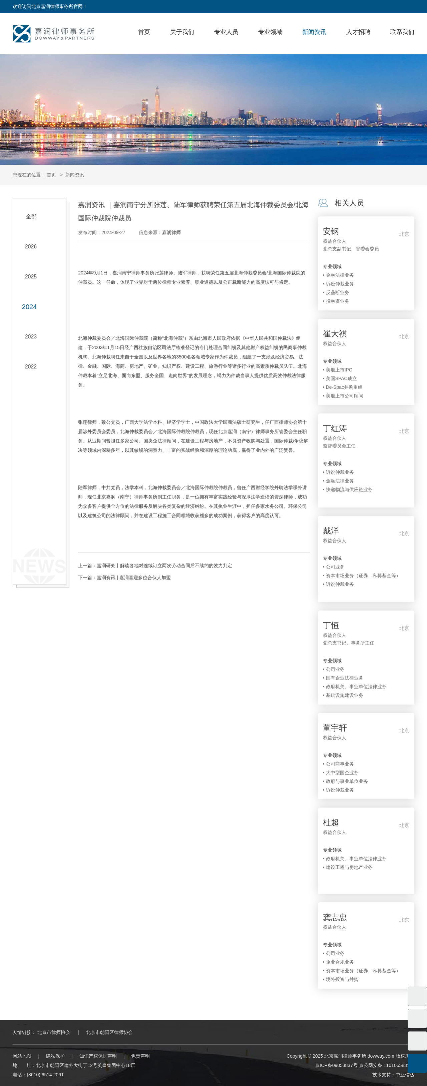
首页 (144, 32)
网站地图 (22, 1056)
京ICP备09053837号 (336, 1065)
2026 (31, 246)
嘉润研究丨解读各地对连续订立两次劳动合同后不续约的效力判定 (164, 565)
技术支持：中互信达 (393, 1074)
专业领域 (270, 32)
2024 (29, 306)
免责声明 (140, 1056)
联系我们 (402, 32)
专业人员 (226, 32)
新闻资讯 (314, 32)
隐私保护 (55, 1056)
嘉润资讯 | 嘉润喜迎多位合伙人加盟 (133, 577)
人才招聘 (358, 32)
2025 (31, 276)
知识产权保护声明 (98, 1056)
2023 (31, 336)
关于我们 (182, 32)
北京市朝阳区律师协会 (109, 1032)
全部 (31, 216)
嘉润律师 (171, 232)
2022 (31, 366)
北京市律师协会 (53, 1032)
